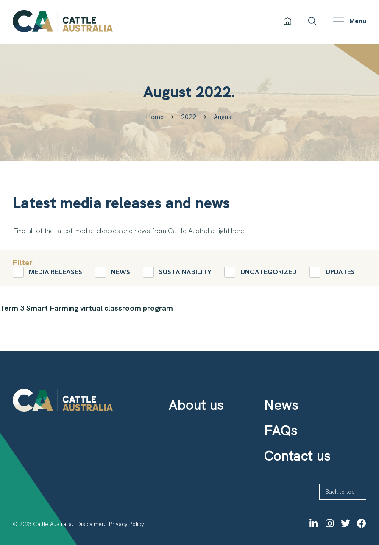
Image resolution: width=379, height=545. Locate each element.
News (281, 405)
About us (195, 405)
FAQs (280, 430)
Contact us (297, 456)
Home (155, 117)
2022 (188, 117)
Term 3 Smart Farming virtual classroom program (86, 308)
